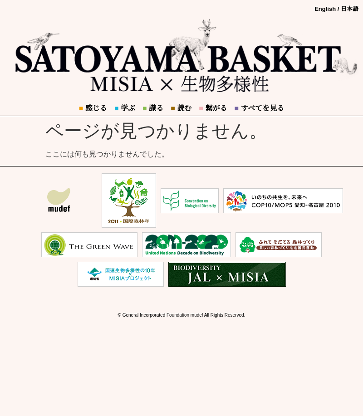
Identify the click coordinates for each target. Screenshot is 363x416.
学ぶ (124, 108)
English (325, 8)
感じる (93, 108)
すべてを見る (259, 108)
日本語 (349, 8)
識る (152, 108)
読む (181, 108)
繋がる (213, 108)
